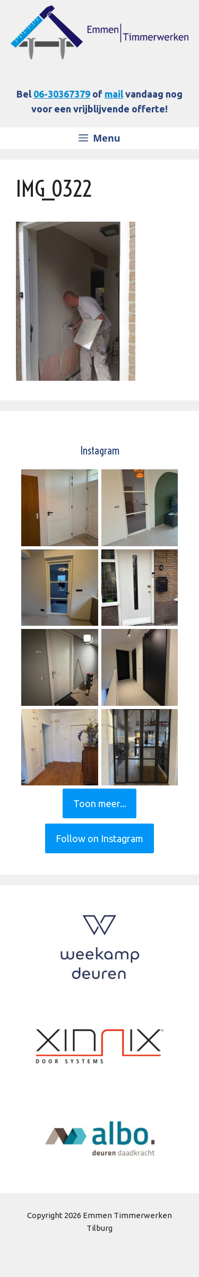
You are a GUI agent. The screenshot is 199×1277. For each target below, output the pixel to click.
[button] (59, 507)
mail (114, 94)
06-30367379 (61, 94)
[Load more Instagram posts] (100, 803)
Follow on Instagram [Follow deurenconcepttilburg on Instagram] (99, 838)
